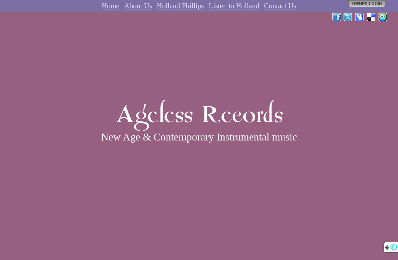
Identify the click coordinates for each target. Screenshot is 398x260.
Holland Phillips (180, 6)
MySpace (360, 17)
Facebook (337, 17)
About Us (138, 6)
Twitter (348, 17)
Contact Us (280, 6)
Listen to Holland (234, 6)
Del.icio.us (371, 17)
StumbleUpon (383, 17)
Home (110, 6)
